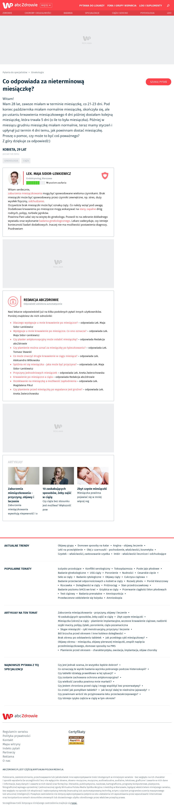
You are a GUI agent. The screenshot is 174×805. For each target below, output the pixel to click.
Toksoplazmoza (123, 569)
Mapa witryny (11, 744)
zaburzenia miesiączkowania (25, 193)
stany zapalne (88, 209)
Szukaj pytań (158, 82)
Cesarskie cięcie (146, 573)
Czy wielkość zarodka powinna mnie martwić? (85, 682)
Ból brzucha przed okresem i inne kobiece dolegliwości (90, 633)
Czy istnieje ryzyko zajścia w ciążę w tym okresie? (86, 698)
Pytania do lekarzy (92, 5)
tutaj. (74, 803)
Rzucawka (66, 585)
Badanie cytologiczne (88, 577)
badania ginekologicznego (54, 220)
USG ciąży (95, 573)
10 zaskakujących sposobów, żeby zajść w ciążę (85, 617)
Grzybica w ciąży (108, 589)
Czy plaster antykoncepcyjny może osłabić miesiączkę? (45, 339)
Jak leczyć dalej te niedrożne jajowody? (124, 690)
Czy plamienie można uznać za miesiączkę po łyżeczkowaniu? (49, 348)
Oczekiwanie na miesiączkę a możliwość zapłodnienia (44, 381)
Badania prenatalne (90, 594)
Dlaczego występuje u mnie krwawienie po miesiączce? (45, 323)
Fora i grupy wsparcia (121, 5)
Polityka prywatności (16, 736)
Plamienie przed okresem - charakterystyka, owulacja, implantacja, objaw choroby (108, 650)
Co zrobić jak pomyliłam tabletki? (77, 690)
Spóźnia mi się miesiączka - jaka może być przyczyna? (45, 364)
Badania (68, 13)
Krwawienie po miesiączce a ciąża (33, 377)
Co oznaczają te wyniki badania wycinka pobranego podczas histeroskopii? (102, 669)
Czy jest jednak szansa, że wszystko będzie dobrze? (88, 665)
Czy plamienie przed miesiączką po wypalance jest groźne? (47, 389)
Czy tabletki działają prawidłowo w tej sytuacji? (85, 673)
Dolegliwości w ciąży (88, 585)
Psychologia (147, 13)
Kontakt (8, 740)
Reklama (8, 756)
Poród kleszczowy (157, 581)
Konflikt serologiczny (97, 569)
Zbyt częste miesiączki (130, 617)
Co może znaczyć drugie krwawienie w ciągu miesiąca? (45, 356)
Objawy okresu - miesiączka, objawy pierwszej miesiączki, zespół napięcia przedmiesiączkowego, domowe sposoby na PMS (101, 644)
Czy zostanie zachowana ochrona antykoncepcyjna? (88, 677)
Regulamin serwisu (15, 731)
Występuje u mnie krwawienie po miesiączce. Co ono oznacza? (49, 331)
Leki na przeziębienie (70, 550)
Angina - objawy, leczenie (128, 545)
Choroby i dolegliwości (38, 13)
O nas (6, 760)
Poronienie (111, 573)
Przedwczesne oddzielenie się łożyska (80, 598)
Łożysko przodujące (69, 569)
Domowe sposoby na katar (93, 545)
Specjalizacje (92, 13)
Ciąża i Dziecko (120, 13)
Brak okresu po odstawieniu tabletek (79, 638)
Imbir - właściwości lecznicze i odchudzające (140, 554)
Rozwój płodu (135, 581)
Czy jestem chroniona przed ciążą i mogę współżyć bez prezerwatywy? (99, 686)
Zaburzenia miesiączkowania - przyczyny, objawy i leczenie (92, 613)
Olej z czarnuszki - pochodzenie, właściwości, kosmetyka (120, 550)
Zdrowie (7, 13)
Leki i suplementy (150, 5)
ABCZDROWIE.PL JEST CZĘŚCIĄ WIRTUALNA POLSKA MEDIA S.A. (33, 769)
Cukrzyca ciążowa (134, 577)
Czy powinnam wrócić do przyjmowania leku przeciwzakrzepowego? (98, 694)
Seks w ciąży (65, 577)
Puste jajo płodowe (147, 569)
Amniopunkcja (114, 594)
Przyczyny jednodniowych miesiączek (35, 373)
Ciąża (26, 160)
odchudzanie (36, 201)
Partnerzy (9, 752)
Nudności (127, 573)
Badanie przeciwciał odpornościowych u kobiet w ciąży (90, 581)
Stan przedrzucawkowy (134, 585)
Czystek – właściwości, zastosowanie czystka (84, 554)
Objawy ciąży (112, 577)
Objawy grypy (66, 545)
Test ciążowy (67, 594)
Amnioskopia (114, 598)
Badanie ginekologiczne (72, 573)
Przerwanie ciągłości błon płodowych (144, 589)
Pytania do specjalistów (15, 72)
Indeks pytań (11, 748)
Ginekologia (37, 72)
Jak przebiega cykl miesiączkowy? (125, 638)
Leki (169, 13)
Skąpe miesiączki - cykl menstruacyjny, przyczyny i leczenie (94, 629)
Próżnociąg (110, 585)
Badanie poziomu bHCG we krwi (76, 589)
